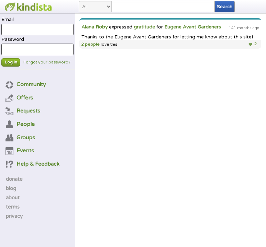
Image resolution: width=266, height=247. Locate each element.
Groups (20, 137)
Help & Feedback (32, 164)
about (13, 198)
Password (37, 46)
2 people (90, 44)
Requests (23, 111)
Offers (19, 98)
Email (37, 26)
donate (14, 179)
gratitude (144, 27)
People (20, 124)
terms (13, 207)
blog (11, 188)
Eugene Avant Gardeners (192, 27)
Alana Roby (94, 27)
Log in (11, 62)
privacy (14, 216)
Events (19, 151)
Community (25, 84)
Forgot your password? (46, 62)
